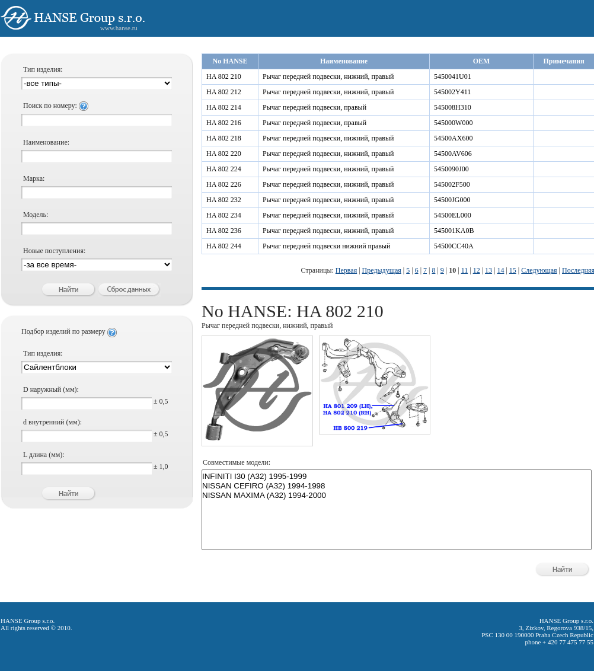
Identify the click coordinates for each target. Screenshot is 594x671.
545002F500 (452, 184)
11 (464, 270)
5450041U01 (452, 76)
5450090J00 (451, 169)
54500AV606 (453, 153)
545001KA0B (454, 230)
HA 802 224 (223, 169)
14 (500, 270)
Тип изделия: (43, 69)
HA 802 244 (223, 246)
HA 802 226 (223, 184)
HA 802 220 (223, 153)
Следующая (539, 270)
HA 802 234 (223, 215)
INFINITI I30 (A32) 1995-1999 (396, 476)
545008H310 (452, 107)
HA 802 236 (223, 230)
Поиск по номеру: (55, 105)
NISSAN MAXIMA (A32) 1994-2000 (396, 495)
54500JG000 (452, 200)
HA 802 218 (223, 138)
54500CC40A (454, 246)
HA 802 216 (223, 123)
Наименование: (46, 142)
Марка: (33, 178)
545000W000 (453, 123)
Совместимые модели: (236, 462)
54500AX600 (453, 138)
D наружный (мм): (51, 389)
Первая (346, 270)
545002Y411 (452, 92)
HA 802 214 (223, 107)
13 (488, 270)
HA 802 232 (223, 200)
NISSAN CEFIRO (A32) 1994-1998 (396, 486)
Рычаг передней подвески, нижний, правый (328, 76)
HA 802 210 (223, 76)
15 (512, 270)
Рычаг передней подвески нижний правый (327, 246)
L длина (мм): (44, 454)
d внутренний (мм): (52, 422)
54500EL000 (452, 215)
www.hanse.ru (119, 27)
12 (476, 270)
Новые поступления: (54, 251)
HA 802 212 (223, 92)
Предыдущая (381, 270)
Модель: (35, 214)
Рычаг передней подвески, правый (314, 107)
